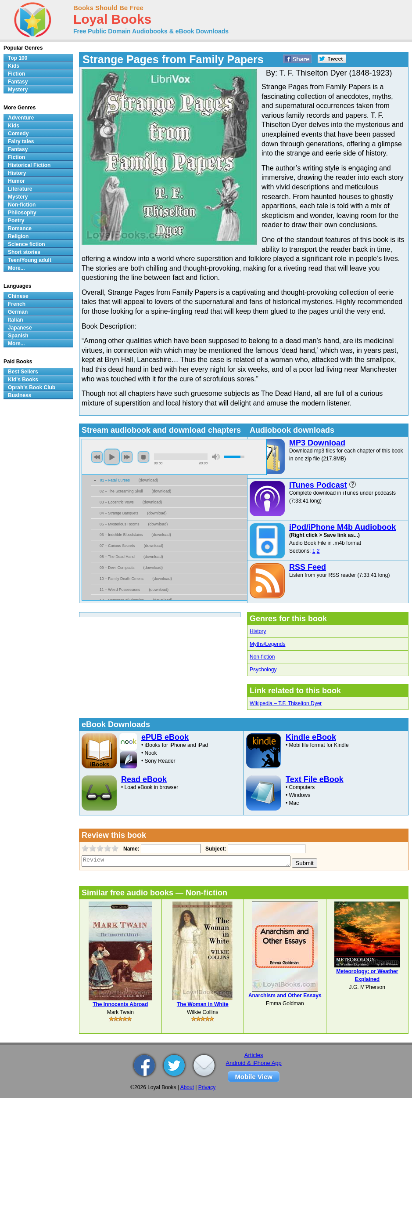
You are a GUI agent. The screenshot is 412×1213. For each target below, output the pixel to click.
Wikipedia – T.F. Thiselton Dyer (286, 703)
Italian (15, 320)
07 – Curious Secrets (117, 545)
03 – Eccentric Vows (117, 502)
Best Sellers (23, 372)
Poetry (16, 220)
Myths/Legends (267, 644)
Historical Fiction (29, 165)
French (16, 304)
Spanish (18, 336)
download (148, 480)
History (258, 631)
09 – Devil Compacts (117, 567)
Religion (18, 236)
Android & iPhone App (254, 1063)
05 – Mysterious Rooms (120, 524)
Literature (20, 189)
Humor (16, 181)
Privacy (206, 1087)
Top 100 (17, 58)
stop (143, 457)
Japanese (20, 328)
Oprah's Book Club (31, 387)
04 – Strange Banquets (119, 513)
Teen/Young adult (29, 260)
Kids (13, 66)
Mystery (18, 90)
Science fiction (26, 244)
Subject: (214, 849)
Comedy (18, 133)
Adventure (21, 118)
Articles (253, 1055)
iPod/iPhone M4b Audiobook (342, 527)
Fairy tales (21, 141)
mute (216, 456)
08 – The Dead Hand (117, 556)
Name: (130, 849)
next (127, 457)
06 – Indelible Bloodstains (121, 534)
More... (16, 268)
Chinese (18, 296)
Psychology (263, 669)
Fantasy (18, 82)
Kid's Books (23, 380)
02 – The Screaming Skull (121, 491)
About (187, 1087)
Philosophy (22, 213)
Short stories (24, 252)
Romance (20, 228)
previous (97, 457)
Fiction (16, 74)
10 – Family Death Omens (121, 578)
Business (19, 395)
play (112, 457)
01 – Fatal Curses (115, 480)
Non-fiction (262, 657)
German (18, 312)
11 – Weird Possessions (120, 589)
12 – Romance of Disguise (122, 600)
